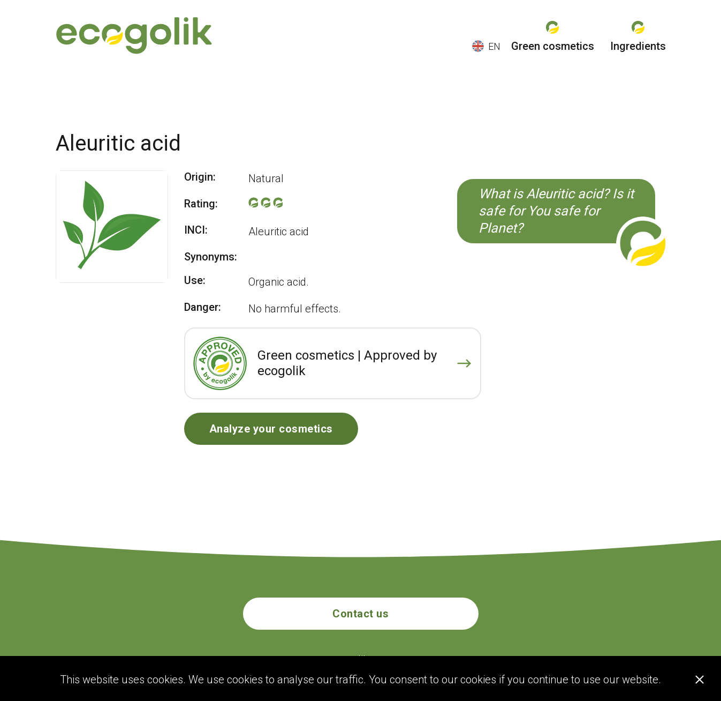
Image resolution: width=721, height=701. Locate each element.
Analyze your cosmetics (271, 428)
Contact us (360, 613)
